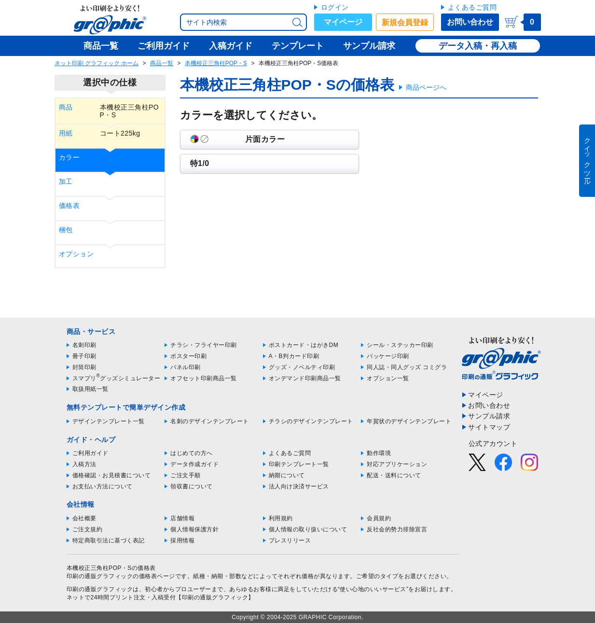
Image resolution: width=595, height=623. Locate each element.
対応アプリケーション (397, 464)
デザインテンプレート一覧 (108, 421)
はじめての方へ (191, 453)
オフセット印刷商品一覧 (203, 378)
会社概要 (84, 518)
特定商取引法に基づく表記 (108, 540)
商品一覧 (161, 63)
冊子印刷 (84, 356)
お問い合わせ (470, 22)
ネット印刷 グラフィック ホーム (97, 63)
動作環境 (379, 453)
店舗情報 (182, 518)
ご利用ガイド (90, 453)
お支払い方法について (102, 486)
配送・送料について (394, 475)
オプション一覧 (388, 378)
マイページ (343, 22)
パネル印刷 (185, 367)
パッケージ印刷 (388, 356)
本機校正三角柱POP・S (216, 63)
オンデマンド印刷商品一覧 (305, 378)
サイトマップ (489, 427)
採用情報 (182, 540)
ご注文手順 (185, 475)
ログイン (335, 7)
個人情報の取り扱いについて (308, 529)
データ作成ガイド (194, 464)
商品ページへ (426, 87)
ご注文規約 (87, 529)
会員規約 (379, 518)
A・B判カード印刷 (294, 356)
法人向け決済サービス (299, 486)
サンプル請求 (489, 416)
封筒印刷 (84, 367)
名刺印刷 (84, 345)
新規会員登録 (405, 22)
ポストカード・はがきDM (304, 345)
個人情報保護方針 (194, 529)
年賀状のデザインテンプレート (409, 421)
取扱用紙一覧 (90, 389)
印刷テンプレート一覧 (299, 464)
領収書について (191, 486)
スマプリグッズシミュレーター (116, 378)
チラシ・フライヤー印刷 (203, 345)
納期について (287, 475)
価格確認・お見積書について (111, 475)
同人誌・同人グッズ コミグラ (407, 367)
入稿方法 (84, 464)
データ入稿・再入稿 (478, 46)
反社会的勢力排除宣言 (397, 529)
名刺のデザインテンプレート (209, 421)
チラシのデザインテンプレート (311, 421)
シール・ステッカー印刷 (400, 345)
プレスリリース (290, 540)
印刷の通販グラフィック (100, 589)
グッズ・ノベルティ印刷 (302, 367)
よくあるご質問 (472, 7)
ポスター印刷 (188, 356)
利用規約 (281, 518)
